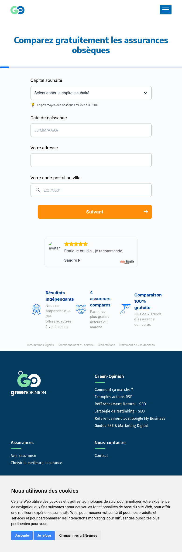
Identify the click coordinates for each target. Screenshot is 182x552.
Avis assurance (23, 455)
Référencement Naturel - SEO (120, 404)
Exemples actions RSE (113, 397)
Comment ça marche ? (114, 389)
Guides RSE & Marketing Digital (121, 425)
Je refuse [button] (44, 535)
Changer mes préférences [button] (78, 535)
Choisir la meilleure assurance (36, 463)
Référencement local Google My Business (130, 418)
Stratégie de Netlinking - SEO (120, 411)
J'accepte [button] (22, 535)
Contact (101, 455)
